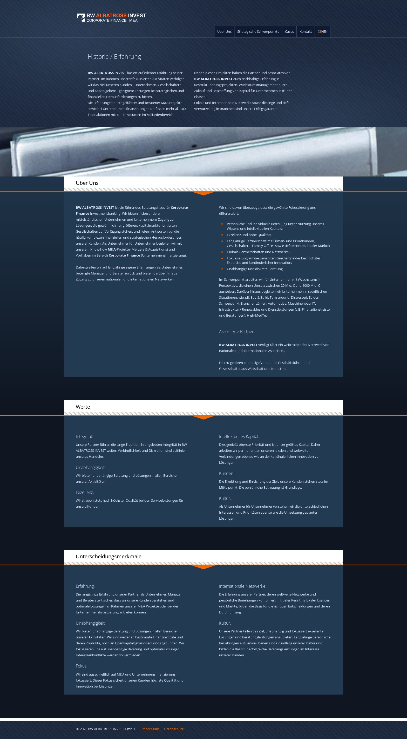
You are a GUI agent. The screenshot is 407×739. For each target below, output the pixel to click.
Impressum (150, 729)
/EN (323, 31)
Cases (289, 31)
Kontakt (306, 31)
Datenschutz (174, 729)
